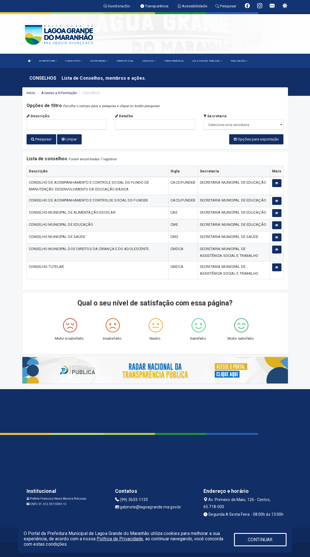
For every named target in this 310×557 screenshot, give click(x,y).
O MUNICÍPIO (73, 61)
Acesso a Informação (59, 93)
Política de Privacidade (120, 538)
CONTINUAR (260, 539)
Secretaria (215, 116)
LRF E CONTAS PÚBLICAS (207, 61)
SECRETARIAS (99, 61)
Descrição (38, 116)
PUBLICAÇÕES (239, 61)
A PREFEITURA (48, 61)
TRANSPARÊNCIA (173, 61)
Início (31, 93)
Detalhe (124, 116)
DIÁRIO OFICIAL (125, 61)
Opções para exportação (256, 139)
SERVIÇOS (149, 61)
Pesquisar (41, 139)
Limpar (69, 139)
